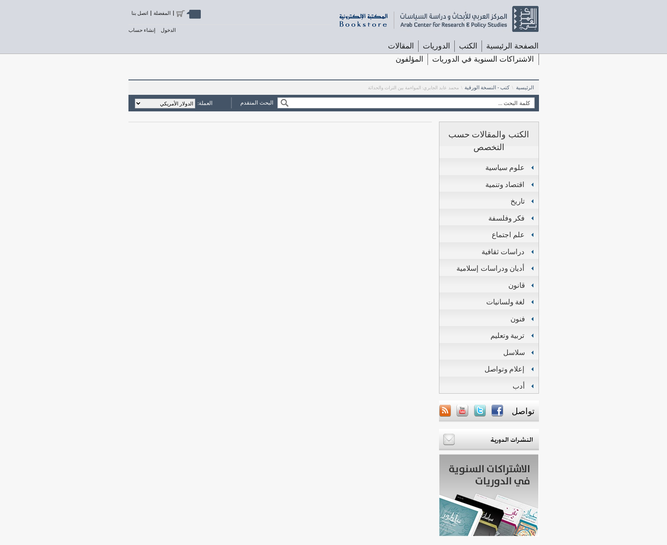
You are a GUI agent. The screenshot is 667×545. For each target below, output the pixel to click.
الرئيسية (525, 88)
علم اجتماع (508, 235)
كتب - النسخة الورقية (487, 88)
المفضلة (162, 13)
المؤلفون (409, 59)
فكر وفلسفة (506, 218)
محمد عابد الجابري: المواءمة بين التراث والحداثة (413, 87)
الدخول (168, 30)
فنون (517, 319)
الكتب (468, 46)
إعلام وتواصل (505, 369)
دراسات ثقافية (503, 252)
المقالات (401, 46)
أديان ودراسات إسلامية (490, 268)
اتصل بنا (139, 13)
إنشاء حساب (141, 30)
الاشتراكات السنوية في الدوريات (483, 59)
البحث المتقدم (257, 102)
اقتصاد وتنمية (505, 185)
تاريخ (517, 201)
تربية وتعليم (507, 336)
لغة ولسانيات (505, 302)
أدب (519, 386)
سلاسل (514, 353)
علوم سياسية (505, 168)
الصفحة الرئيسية (512, 46)
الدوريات (436, 46)
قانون (516, 285)
